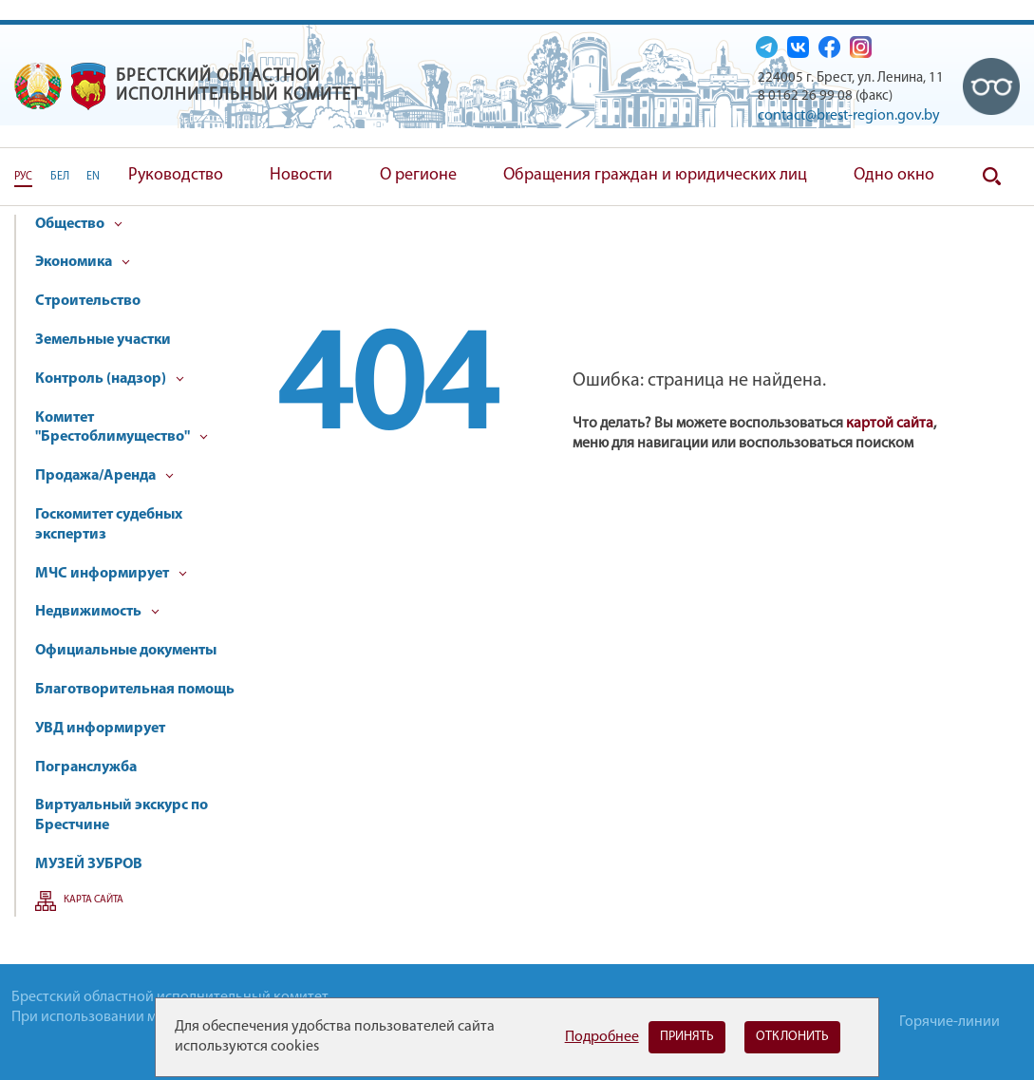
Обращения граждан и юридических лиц (655, 175)
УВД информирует (100, 728)
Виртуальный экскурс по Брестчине (121, 815)
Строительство (88, 301)
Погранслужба (86, 767)
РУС (23, 176)
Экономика (82, 262)
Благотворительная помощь (135, 689)
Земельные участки (103, 340)
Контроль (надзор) (109, 379)
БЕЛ (59, 176)
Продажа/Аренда (104, 475)
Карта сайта (93, 900)
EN (93, 176)
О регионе (418, 175)
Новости (301, 175)
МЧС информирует (111, 573)
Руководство (175, 175)
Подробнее (602, 1037)
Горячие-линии (949, 1022)
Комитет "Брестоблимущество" (121, 427)
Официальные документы (125, 650)
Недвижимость (97, 611)
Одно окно (894, 175)
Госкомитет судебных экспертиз (108, 524)
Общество (78, 224)
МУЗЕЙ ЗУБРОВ (88, 864)
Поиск (991, 176)
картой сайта (889, 423)
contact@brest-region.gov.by (849, 115)
